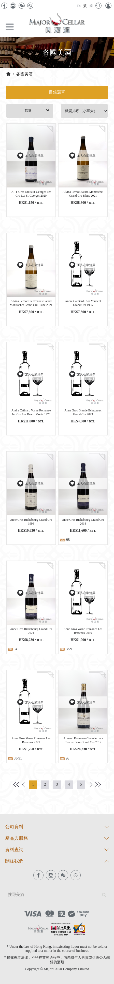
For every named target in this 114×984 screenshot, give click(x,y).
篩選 (37, 111)
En (79, 6)
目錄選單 (57, 92)
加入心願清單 (31, 156)
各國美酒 (24, 74)
